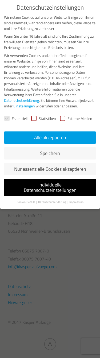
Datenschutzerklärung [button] (52, 202)
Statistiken (43, 118)
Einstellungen (24, 106)
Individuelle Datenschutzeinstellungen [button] (50, 187)
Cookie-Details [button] (26, 202)
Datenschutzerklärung (21, 100)
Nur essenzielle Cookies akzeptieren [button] (50, 169)
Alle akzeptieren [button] (50, 137)
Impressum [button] (76, 202)
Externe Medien (76, 118)
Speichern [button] (50, 153)
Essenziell (15, 118)
